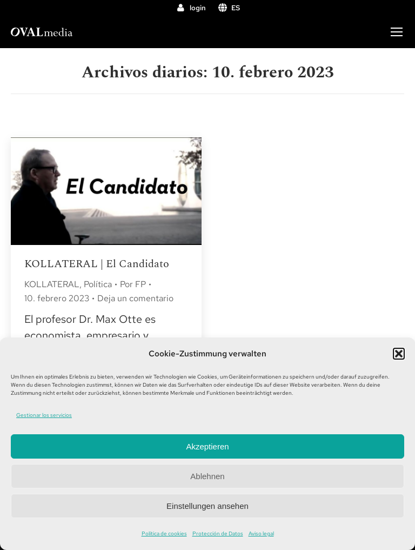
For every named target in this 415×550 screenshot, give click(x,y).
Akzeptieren (207, 446)
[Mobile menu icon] (396, 31)
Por (133, 284)
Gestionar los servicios (44, 415)
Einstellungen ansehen (207, 506)
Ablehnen (207, 476)
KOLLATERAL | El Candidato (96, 264)
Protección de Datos (217, 533)
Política (98, 284)
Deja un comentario (135, 298)
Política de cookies (164, 533)
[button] (398, 353)
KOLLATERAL (51, 284)
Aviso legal (261, 533)
